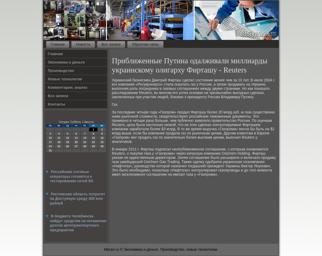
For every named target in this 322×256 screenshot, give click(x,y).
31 (50, 150)
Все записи (111, 44)
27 (76, 146)
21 (84, 142)
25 (59, 146)
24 (50, 146)
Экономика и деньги (66, 62)
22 (93, 142)
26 (67, 146)
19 (67, 142)
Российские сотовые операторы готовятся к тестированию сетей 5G (71, 176)
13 (76, 138)
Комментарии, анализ (67, 87)
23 (102, 142)
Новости (83, 44)
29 (93, 146)
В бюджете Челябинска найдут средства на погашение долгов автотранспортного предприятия (78, 223)
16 (102, 138)
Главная (58, 44)
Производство (61, 71)
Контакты (56, 104)
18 (59, 142)
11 (59, 138)
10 (50, 138)
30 (102, 146)
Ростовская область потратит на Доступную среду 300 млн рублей (77, 198)
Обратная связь (145, 44)
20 (76, 142)
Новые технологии (65, 79)
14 (84, 138)
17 (50, 142)
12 (67, 138)
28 (84, 146)
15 (93, 138)
